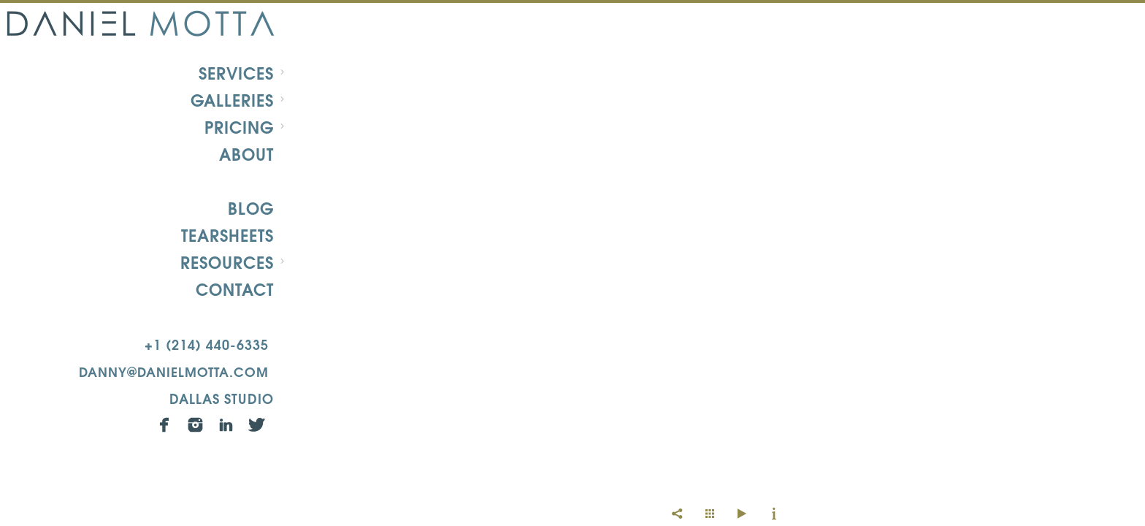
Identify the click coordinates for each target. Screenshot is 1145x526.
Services (236, 72)
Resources (227, 261)
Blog (251, 207)
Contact (235, 288)
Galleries (232, 99)
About (246, 153)
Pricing (239, 126)
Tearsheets (227, 234)
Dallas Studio (221, 398)
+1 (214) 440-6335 (207, 344)
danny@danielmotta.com (174, 371)
